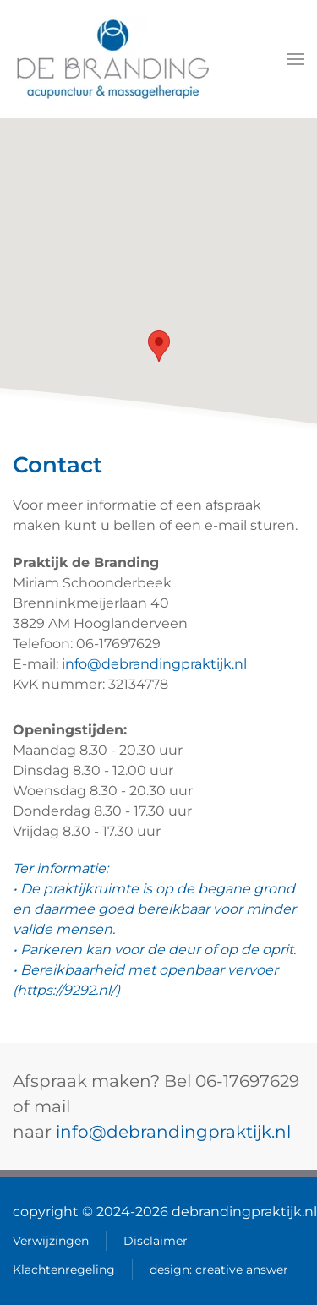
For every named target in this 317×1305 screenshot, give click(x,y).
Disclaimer (155, 1240)
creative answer (241, 1269)
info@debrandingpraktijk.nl (154, 664)
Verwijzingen (51, 1240)
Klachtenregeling (64, 1269)
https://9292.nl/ (66, 990)
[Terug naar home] (113, 59)
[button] (295, 59)
